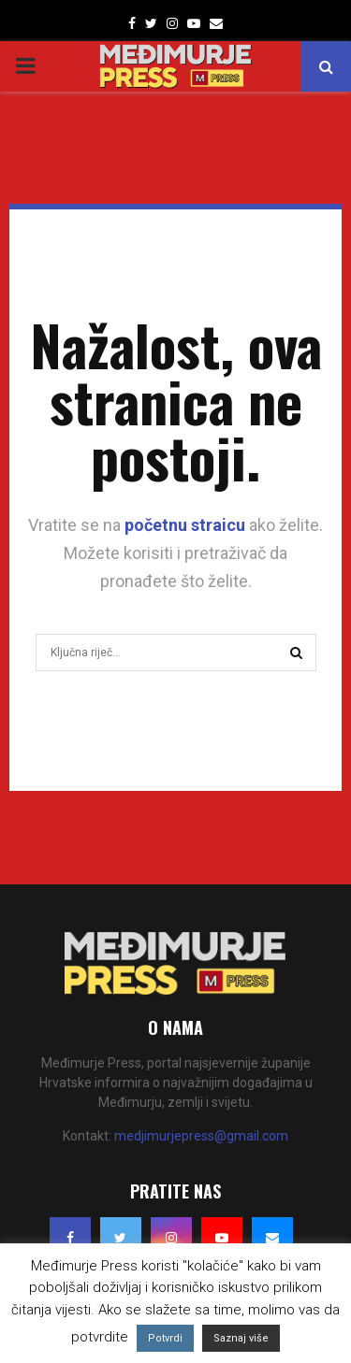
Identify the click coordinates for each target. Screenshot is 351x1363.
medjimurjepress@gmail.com (201, 1135)
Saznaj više (241, 1338)
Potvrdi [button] (165, 1338)
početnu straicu (184, 525)
